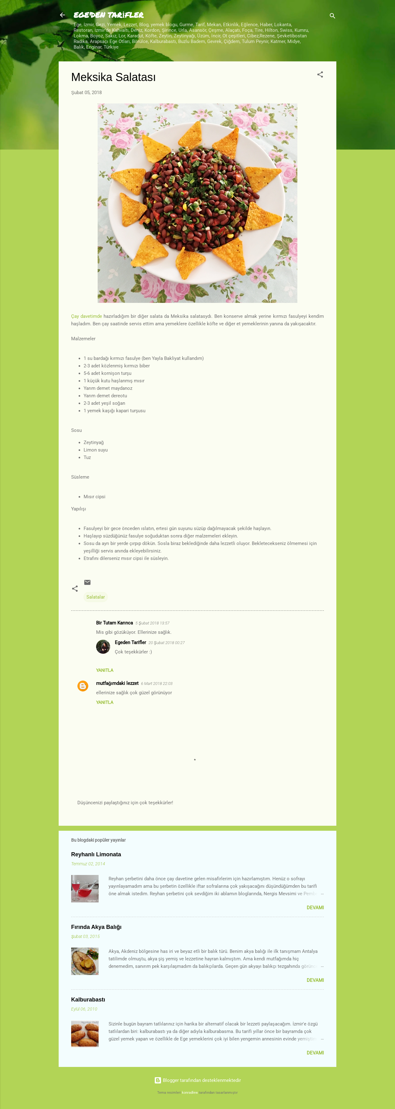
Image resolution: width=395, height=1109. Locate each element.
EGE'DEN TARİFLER (109, 14)
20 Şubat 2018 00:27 (167, 642)
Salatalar (95, 597)
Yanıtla (104, 670)
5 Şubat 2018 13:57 (152, 623)
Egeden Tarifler (130, 642)
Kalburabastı (88, 1000)
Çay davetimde (86, 316)
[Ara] (332, 16)
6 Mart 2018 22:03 (157, 683)
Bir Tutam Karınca (114, 623)
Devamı (315, 908)
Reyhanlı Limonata (96, 854)
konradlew (190, 1093)
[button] (320, 75)
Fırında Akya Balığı (96, 927)
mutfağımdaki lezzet (117, 683)
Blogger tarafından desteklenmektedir (197, 1080)
